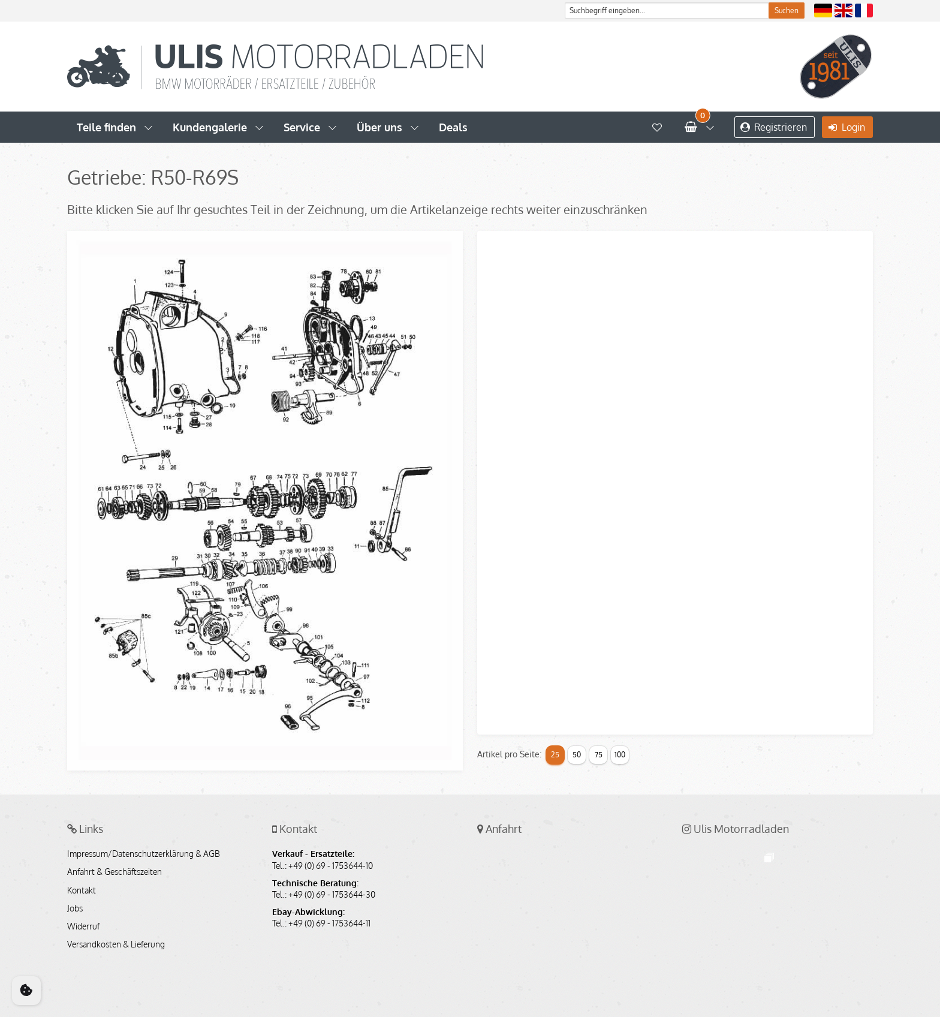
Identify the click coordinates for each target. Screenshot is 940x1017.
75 (598, 754)
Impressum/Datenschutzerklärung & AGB (143, 854)
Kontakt (81, 890)
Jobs (75, 908)
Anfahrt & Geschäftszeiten (114, 872)
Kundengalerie (210, 127)
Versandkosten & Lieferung (116, 944)
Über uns (379, 127)
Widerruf (83, 926)
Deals (453, 127)
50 (577, 754)
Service (302, 127)
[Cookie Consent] (26, 990)
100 (619, 754)
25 (555, 754)
